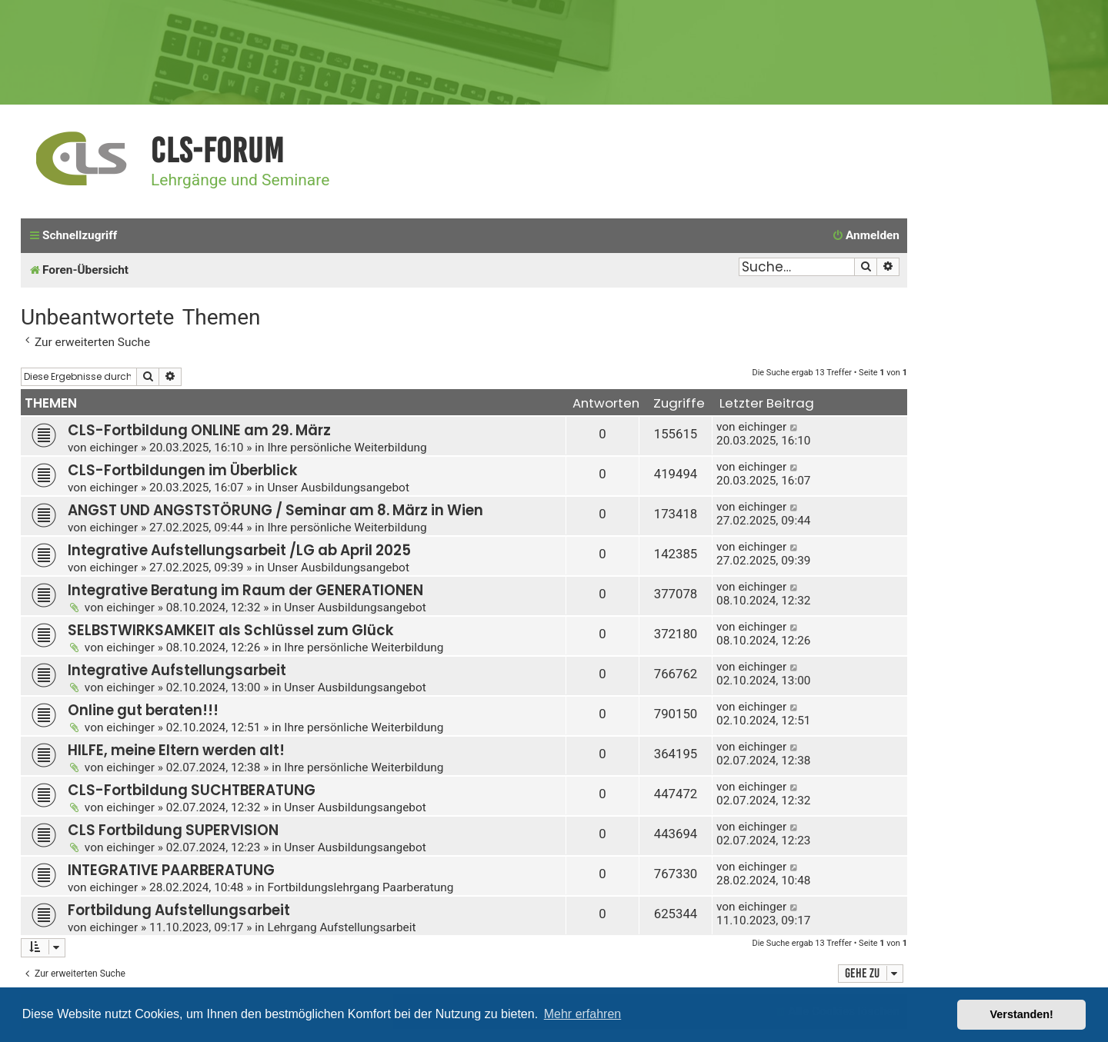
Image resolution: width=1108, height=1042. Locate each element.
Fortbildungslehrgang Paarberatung (360, 887)
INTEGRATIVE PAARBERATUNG (171, 870)
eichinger (113, 447)
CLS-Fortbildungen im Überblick (183, 470)
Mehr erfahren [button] (583, 1013)
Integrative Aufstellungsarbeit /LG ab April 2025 (239, 550)
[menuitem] (865, 236)
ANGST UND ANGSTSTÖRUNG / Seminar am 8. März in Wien (275, 510)
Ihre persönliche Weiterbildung (346, 447)
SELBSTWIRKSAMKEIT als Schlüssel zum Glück (231, 630)
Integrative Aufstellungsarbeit (177, 670)
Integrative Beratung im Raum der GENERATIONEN (245, 590)
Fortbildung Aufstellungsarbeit (179, 910)
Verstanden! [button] (1021, 1014)
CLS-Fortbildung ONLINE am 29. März (199, 430)
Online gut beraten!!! (143, 710)
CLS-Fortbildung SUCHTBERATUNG (191, 790)
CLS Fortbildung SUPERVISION (173, 830)
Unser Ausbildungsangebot (338, 487)
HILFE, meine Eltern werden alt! (176, 750)
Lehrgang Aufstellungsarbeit (341, 927)
